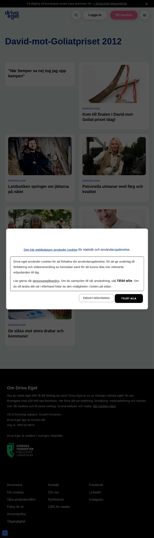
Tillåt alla (128, 298)
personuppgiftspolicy (46, 280)
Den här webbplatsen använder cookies (50, 249)
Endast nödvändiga (96, 298)
